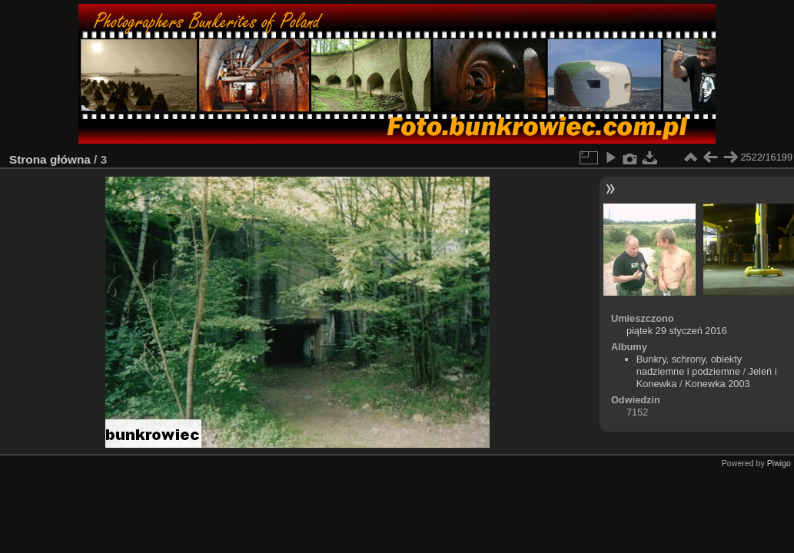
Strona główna (50, 159)
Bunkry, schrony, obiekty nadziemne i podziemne (689, 365)
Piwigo (779, 463)
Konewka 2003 (717, 383)
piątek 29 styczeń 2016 (676, 330)
